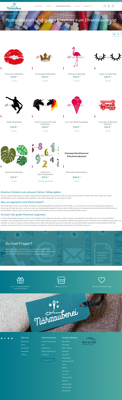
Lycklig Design (67, 384)
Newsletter (25, 351)
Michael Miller (66, 387)
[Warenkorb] (113, 6)
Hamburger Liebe (68, 361)
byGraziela (65, 345)
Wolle (78, 6)
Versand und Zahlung (48, 341)
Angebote (88, 6)
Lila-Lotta (65, 374)
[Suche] (105, 6)
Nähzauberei (66, 391)
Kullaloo (64, 368)
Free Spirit (65, 354)
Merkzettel (25, 348)
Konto (23, 345)
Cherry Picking (67, 348)
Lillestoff (65, 381)
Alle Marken (66, 341)
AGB (42, 345)
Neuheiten (38, 6)
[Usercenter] (109, 6)
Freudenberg (66, 358)
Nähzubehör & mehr (64, 6)
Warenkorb (25, 341)
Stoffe (49, 6)
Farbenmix (65, 351)
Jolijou (64, 364)
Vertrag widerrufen (48, 360)
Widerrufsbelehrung (48, 351)
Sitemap (24, 354)
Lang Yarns (65, 371)
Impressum (45, 354)
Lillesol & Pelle (67, 377)
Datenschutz (45, 348)
